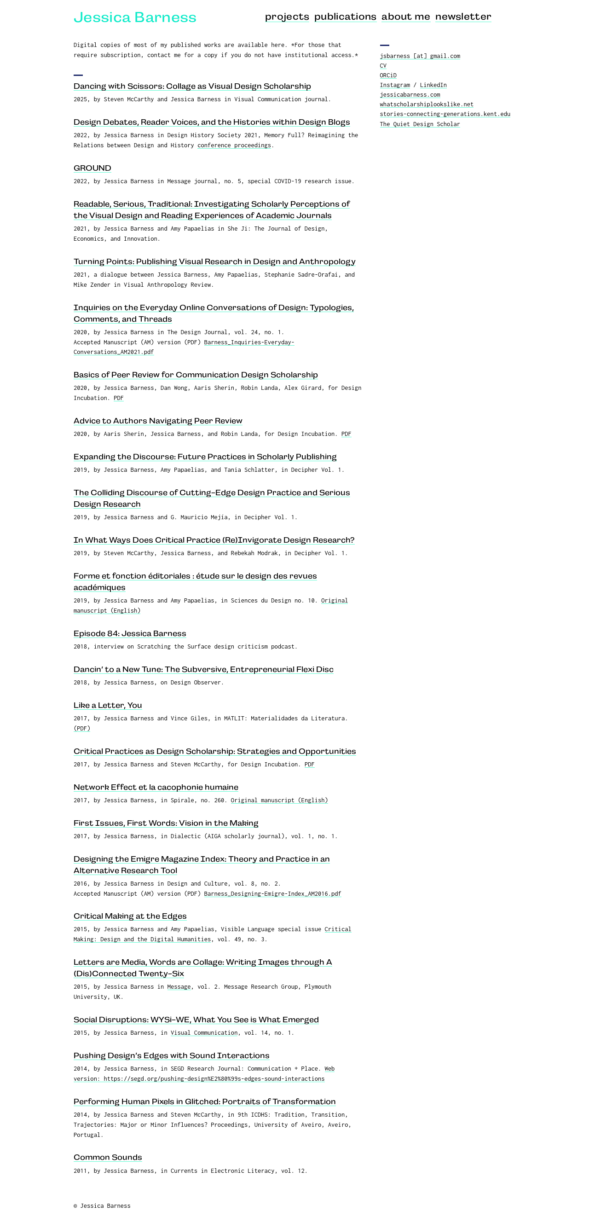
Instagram (395, 84)
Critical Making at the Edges (130, 916)
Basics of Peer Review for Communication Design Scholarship (196, 374)
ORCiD (388, 75)
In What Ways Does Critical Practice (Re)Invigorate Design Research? (214, 540)
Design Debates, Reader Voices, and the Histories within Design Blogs (212, 122)
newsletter (463, 16)
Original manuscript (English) (279, 800)
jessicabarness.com (410, 94)
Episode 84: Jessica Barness (130, 633)
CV (383, 65)
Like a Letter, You (108, 705)
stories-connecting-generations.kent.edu (445, 113)
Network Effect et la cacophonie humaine (156, 787)
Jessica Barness (135, 17)
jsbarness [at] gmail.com (420, 55)
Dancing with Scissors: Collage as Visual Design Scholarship (192, 86)
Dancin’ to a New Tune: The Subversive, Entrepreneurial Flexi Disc (204, 669)
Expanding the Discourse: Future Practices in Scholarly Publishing (205, 456)
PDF (119, 397)
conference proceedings (234, 145)
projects (287, 16)
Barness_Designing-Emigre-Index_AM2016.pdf (272, 893)
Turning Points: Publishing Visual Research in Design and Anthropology (215, 261)
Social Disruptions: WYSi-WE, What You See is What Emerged (196, 1019)
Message (179, 986)
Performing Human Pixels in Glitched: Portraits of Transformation (205, 1101)
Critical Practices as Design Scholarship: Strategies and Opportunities (215, 751)
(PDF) (82, 728)
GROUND (92, 168)
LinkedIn (433, 84)
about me (406, 16)
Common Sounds (108, 1157)
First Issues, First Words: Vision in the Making (166, 823)
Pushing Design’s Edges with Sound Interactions (172, 1055)
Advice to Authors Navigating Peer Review (158, 420)
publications (345, 16)
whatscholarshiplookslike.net (427, 104)
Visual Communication (204, 1032)
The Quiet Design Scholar (420, 124)
